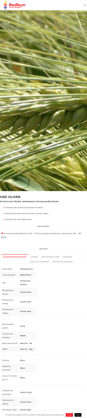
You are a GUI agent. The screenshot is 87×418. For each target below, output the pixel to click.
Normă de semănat (63, 261)
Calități (34, 256)
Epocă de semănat (39, 261)
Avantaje (67, 256)
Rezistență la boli (50, 256)
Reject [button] (78, 415)
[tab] (14, 256)
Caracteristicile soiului (15, 256)
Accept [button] (69, 415)
